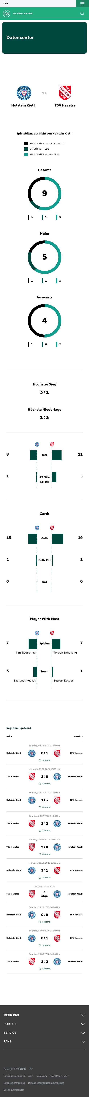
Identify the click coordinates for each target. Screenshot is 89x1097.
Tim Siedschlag (26, 652)
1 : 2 (44, 823)
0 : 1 (44, 753)
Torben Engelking (65, 652)
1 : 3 (44, 800)
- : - (44, 894)
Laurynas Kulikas (25, 680)
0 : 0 (44, 915)
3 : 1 (44, 870)
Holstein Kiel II (13, 753)
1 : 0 (44, 777)
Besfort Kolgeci (64, 680)
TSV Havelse (76, 753)
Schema (44, 760)
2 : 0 (44, 847)
